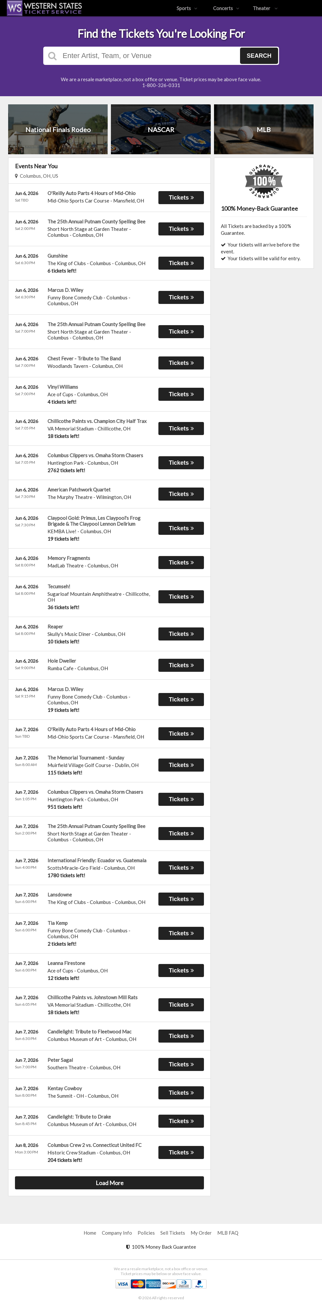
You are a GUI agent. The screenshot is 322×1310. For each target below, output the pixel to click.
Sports (187, 8)
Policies (146, 1233)
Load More (110, 1182)
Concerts (226, 8)
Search (259, 56)
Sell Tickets (172, 1233)
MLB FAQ (227, 1233)
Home (90, 1233)
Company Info (117, 1233)
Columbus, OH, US (36, 176)
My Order (201, 1233)
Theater (265, 8)
